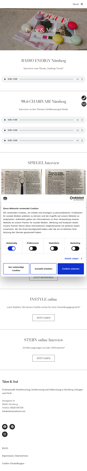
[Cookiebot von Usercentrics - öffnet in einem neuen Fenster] (72, 198)
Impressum (8, 455)
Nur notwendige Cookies (16, 269)
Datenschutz (21, 455)
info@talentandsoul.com (13, 411)
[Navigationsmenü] (78, 4)
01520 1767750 (16, 407)
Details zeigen (72, 258)
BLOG (5, 448)
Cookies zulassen (70, 269)
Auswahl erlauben (43, 269)
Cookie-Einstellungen (13, 463)
